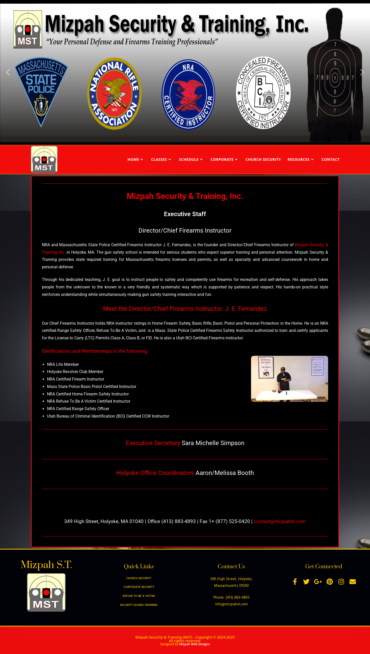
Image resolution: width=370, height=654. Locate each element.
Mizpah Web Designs (194, 644)
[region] (185, 72)
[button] (8, 72)
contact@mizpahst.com (280, 521)
